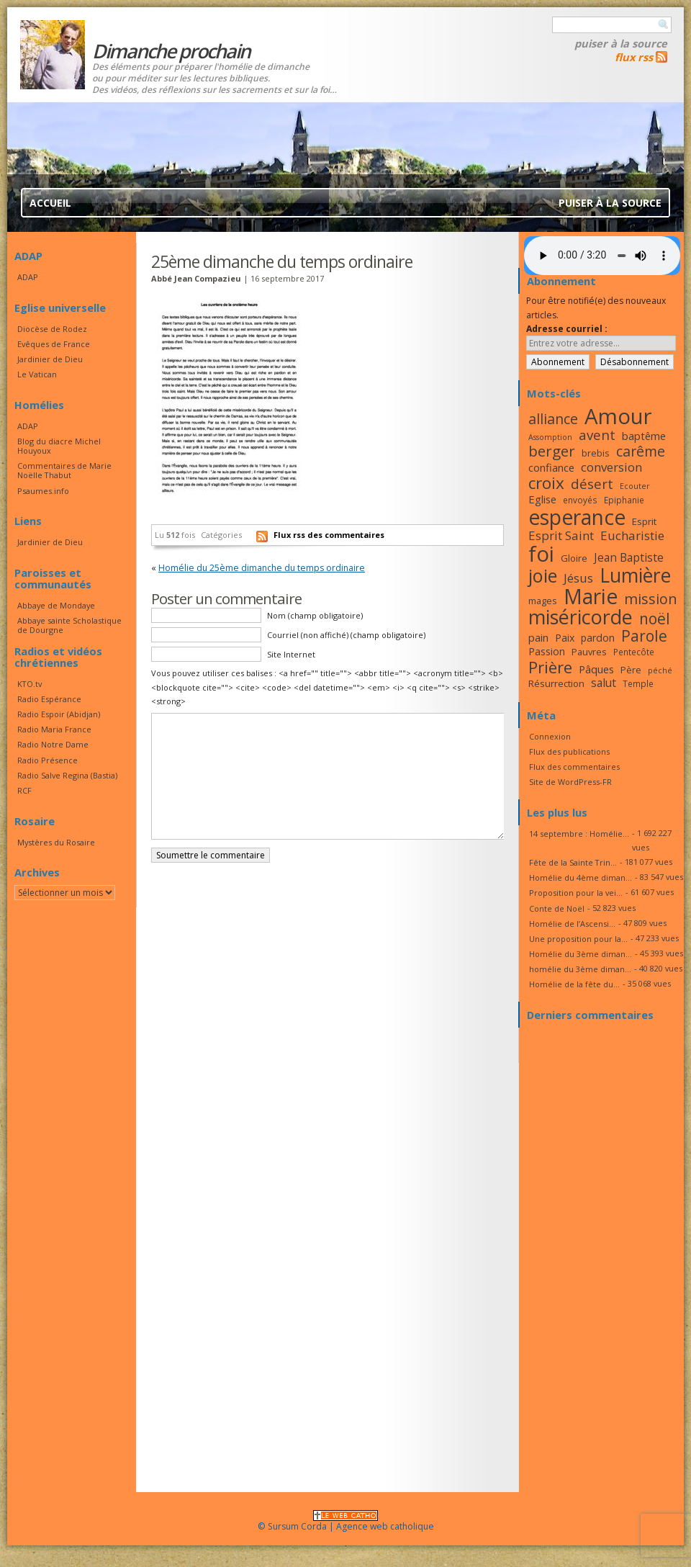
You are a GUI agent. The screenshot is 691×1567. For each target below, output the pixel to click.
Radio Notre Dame (53, 744)
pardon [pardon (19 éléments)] (598, 638)
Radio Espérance (49, 698)
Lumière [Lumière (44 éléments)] (635, 575)
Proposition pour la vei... (576, 892)
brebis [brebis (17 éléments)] (596, 452)
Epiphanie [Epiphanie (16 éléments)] (624, 500)
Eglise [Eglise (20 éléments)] (542, 499)
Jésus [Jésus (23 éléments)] (578, 578)
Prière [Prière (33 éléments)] (550, 667)
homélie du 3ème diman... (580, 969)
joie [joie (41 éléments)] (542, 575)
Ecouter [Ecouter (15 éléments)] (635, 486)
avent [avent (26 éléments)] (597, 435)
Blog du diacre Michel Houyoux (59, 446)
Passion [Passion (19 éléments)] (546, 651)
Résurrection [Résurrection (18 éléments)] (556, 683)
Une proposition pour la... (578, 938)
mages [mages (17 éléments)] (542, 600)
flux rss (634, 57)
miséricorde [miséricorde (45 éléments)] (580, 616)
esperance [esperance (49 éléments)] (576, 517)
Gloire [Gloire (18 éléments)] (574, 558)
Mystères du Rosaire (56, 842)
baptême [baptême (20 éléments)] (644, 435)
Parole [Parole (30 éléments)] (644, 636)
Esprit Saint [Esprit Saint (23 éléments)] (561, 535)
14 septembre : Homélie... (579, 833)
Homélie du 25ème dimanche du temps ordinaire (261, 568)
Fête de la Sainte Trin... (573, 862)
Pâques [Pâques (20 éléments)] (596, 669)
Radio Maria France (54, 729)
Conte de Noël (556, 908)
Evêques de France (53, 343)
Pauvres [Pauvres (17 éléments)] (589, 651)
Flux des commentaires (574, 766)
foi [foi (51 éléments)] (541, 553)
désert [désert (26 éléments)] (592, 484)
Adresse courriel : (567, 329)
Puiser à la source (620, 43)
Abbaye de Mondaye (56, 605)
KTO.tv (29, 683)
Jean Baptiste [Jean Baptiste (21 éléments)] (629, 557)
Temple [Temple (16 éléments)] (638, 683)
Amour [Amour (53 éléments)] (618, 416)
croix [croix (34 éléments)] (546, 483)
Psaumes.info (43, 490)
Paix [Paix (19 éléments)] (564, 638)
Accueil (50, 203)
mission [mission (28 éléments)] (650, 599)
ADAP (27, 276)
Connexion (550, 736)
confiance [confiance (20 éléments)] (551, 467)
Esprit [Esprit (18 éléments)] (644, 521)
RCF (24, 790)
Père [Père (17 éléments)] (630, 669)
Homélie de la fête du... (574, 984)
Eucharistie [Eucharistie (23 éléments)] (632, 535)
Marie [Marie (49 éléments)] (591, 596)
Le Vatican (37, 374)
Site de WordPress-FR (570, 781)
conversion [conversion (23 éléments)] (611, 467)
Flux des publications (569, 751)
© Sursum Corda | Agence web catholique (346, 1522)
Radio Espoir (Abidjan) (58, 714)
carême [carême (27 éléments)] (640, 451)
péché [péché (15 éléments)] (660, 670)
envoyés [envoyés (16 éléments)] (580, 500)
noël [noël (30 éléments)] (654, 619)
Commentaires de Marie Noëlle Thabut (64, 470)
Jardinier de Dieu (50, 359)
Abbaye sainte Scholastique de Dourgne (69, 625)
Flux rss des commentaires (329, 534)
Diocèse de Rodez (52, 328)
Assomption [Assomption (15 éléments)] (550, 437)
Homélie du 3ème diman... (580, 953)
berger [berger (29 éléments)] (551, 451)
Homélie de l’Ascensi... (572, 923)
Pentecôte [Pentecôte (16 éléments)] (633, 651)
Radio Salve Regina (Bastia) (67, 775)
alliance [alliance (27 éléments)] (553, 418)
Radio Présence (47, 760)
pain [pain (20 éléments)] (538, 637)
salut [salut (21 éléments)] (603, 683)
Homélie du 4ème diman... (580, 877)
